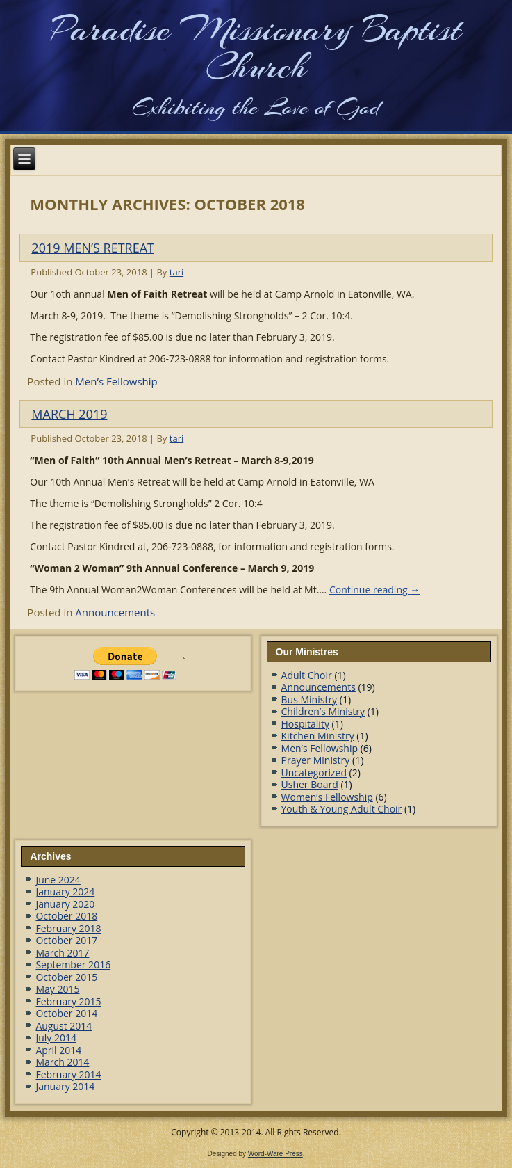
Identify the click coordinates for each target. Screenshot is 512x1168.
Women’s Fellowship (327, 796)
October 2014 (66, 1013)
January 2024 (64, 891)
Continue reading (374, 589)
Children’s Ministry (323, 711)
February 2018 (68, 928)
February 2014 (68, 1074)
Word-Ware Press (275, 1154)
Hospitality (305, 723)
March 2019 (69, 414)
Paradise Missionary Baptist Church (256, 48)
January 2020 (64, 904)
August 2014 (63, 1025)
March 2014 (62, 1062)
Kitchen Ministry (317, 735)
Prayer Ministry (315, 760)
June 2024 (57, 879)
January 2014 (64, 1086)
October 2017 (66, 940)
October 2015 (66, 977)
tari (176, 272)
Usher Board (309, 784)
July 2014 (55, 1037)
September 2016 (72, 964)
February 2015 (68, 1001)
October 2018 (66, 915)
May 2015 (57, 988)
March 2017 (62, 952)
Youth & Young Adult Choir (341, 808)
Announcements (115, 612)
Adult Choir (306, 675)
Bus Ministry (309, 699)
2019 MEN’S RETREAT (92, 247)
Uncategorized (314, 772)
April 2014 (58, 1050)
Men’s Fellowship (116, 381)
